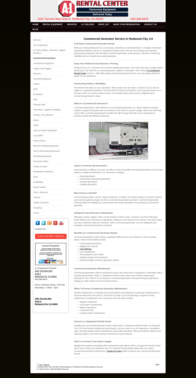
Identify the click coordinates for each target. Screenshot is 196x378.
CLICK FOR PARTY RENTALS (50, 236)
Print (40, 365)
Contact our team (114, 351)
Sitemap (46, 365)
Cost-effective (86, 249)
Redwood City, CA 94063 (46, 276)
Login (157, 364)
